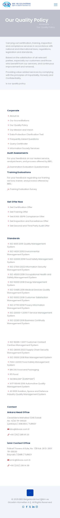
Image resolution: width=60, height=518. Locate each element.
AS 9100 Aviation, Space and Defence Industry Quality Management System (27, 393)
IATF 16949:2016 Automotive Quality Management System (26, 385)
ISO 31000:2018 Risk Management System (31, 357)
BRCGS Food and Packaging (24, 369)
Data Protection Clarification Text (27, 134)
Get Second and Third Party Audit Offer (30, 225)
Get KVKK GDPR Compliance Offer (27, 216)
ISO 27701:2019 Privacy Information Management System (26, 307)
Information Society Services (24, 148)
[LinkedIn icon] (33, 506)
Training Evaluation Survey (23, 189)
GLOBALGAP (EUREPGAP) (22, 378)
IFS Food (14, 374)
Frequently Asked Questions (24, 139)
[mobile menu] (55, 5)
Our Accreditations (19, 120)
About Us (14, 115)
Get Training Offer (19, 211)
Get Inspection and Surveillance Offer (29, 221)
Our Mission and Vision (21, 129)
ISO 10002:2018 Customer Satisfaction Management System (27, 299)
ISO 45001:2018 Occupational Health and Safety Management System (29, 276)
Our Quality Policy (19, 125)
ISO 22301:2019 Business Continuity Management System (26, 322)
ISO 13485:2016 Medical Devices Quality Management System (28, 291)
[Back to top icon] (30, 492)
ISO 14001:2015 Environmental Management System (23, 253)
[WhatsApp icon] (23, 506)
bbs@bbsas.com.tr (20, 429)
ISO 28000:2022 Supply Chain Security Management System (28, 351)
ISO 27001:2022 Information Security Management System (26, 268)
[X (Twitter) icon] (30, 506)
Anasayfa (44, 24)
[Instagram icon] (37, 506)
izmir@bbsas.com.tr (20, 460)
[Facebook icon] (26, 506)
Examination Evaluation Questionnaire (29, 166)
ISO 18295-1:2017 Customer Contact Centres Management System (26, 344)
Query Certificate (19, 143)
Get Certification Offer (21, 207)
